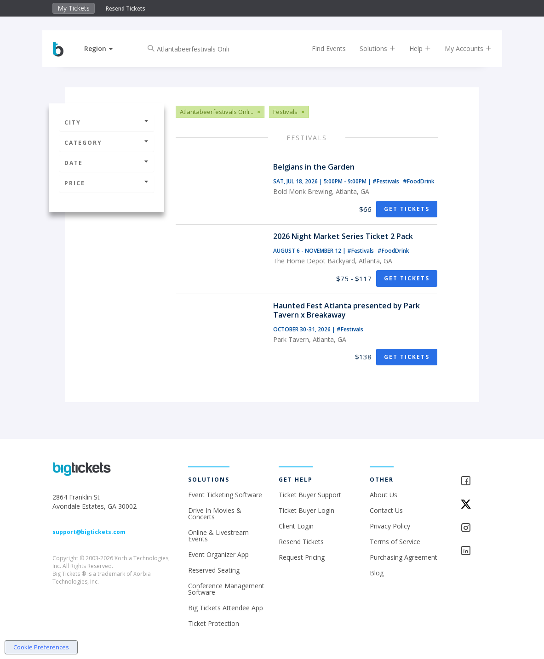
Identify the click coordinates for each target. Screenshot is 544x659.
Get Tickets (406, 209)
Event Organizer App (218, 554)
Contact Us (386, 510)
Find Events (321, 48)
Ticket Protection (213, 623)
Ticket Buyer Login (306, 510)
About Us (383, 494)
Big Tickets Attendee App (225, 607)
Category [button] (106, 143)
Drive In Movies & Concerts (214, 513)
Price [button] (106, 183)
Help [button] (413, 48)
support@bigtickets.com (89, 532)
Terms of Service (395, 541)
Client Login (296, 526)
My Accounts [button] (460, 48)
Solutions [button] (370, 48)
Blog (377, 572)
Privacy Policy (390, 526)
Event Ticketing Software (225, 494)
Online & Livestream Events (218, 535)
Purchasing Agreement (403, 557)
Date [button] (106, 163)
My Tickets (73, 8)
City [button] (106, 122)
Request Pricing (302, 557)
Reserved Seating (214, 570)
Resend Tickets (125, 8)
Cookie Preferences (41, 647)
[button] (106, 48)
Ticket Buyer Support (310, 494)
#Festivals (386, 181)
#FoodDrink (419, 181)
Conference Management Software (226, 589)
